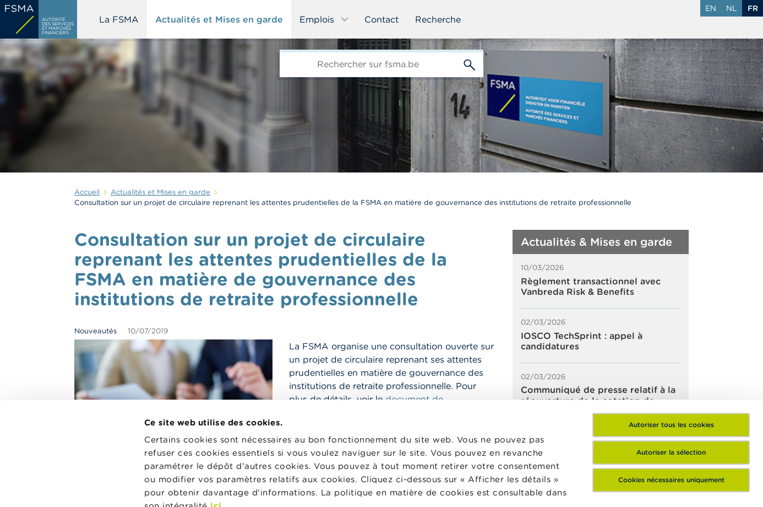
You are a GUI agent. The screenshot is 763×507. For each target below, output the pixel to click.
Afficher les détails (184, 485)
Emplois (324, 19)
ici (216, 402)
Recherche (438, 19)
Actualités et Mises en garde (219, 19)
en (710, 8)
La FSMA (119, 19)
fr (753, 8)
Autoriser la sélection (671, 349)
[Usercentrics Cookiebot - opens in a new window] (71, 485)
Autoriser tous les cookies (671, 321)
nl (731, 8)
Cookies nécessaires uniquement (671, 377)
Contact (381, 19)
